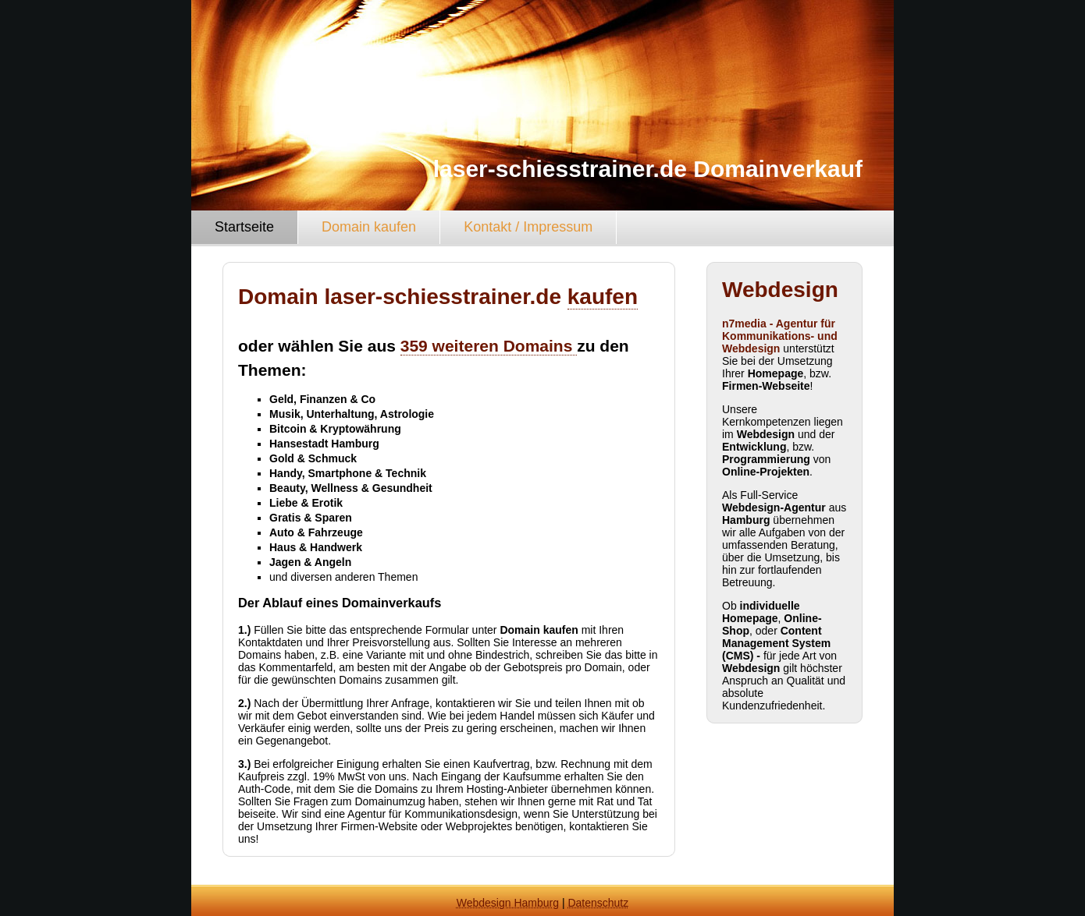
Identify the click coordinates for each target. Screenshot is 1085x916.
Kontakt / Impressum (528, 227)
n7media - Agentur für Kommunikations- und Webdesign (780, 336)
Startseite (244, 227)
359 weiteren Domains (488, 346)
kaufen (602, 297)
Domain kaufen (369, 227)
